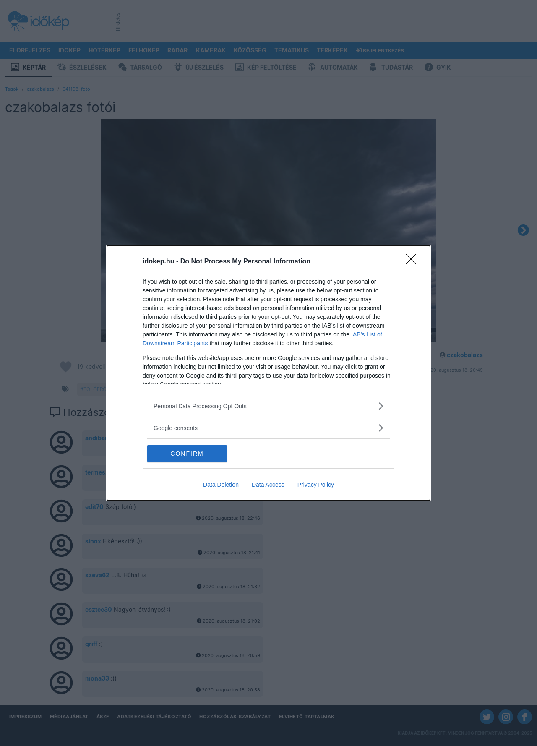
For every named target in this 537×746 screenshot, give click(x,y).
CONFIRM (186, 453)
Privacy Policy (315, 484)
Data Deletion (221, 484)
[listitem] (268, 406)
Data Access (268, 484)
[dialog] (268, 373)
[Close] (414, 262)
